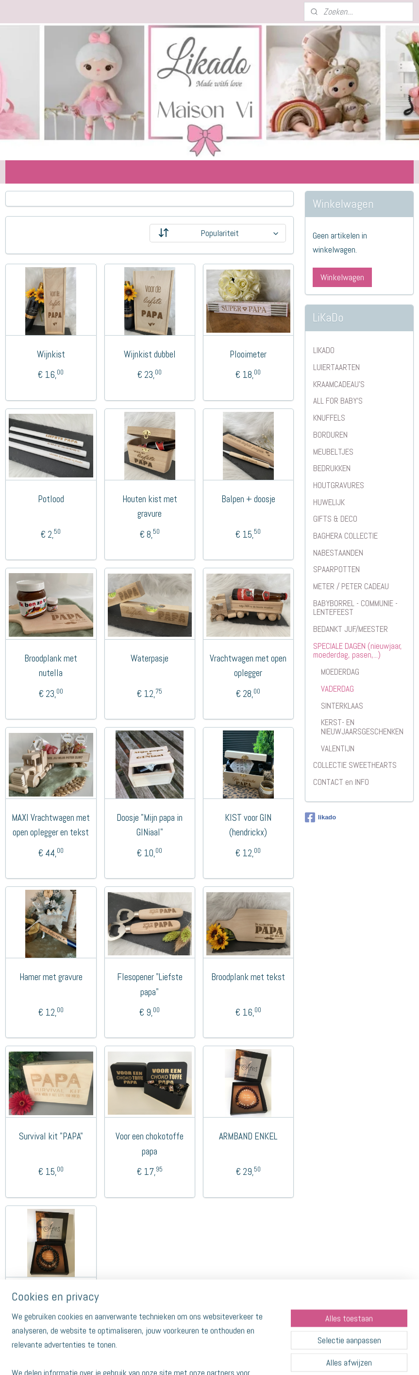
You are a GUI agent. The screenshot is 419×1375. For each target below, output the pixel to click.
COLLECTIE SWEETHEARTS (355, 765)
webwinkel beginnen (221, 1357)
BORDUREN (330, 434)
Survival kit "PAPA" (51, 1136)
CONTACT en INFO (341, 782)
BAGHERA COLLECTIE (345, 535)
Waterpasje (149, 658)
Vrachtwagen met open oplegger (248, 665)
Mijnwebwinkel (293, 1357)
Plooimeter (248, 354)
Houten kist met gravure (149, 505)
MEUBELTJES (333, 451)
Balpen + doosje (248, 498)
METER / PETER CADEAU (351, 586)
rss (190, 1357)
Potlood (51, 498)
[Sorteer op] (217, 233)
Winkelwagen (342, 277)
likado (320, 817)
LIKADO (324, 350)
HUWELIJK (329, 502)
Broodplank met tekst (248, 977)
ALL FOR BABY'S (338, 400)
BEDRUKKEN (332, 468)
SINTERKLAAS (342, 705)
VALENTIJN (337, 748)
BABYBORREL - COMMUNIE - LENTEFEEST (355, 608)
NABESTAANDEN (338, 552)
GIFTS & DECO (335, 518)
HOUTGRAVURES (338, 485)
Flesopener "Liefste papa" (150, 984)
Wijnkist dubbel (150, 354)
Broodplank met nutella (50, 665)
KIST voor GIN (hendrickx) (248, 825)
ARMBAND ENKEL (248, 1136)
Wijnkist (51, 354)
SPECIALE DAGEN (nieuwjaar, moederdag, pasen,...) (357, 651)
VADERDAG (337, 688)
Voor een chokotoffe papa (150, 1143)
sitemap (173, 1357)
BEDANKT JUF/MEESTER (350, 629)
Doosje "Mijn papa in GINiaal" (150, 825)
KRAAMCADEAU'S (339, 384)
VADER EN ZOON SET (51, 1296)
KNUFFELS (329, 417)
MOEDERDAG (340, 671)
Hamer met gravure (51, 977)
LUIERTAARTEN (336, 367)
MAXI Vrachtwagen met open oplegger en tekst (51, 825)
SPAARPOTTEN (336, 569)
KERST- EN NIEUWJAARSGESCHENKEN (362, 727)
